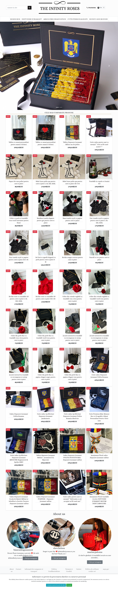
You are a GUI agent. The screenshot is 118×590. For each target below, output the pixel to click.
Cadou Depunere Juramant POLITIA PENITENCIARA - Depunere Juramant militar (72, 458)
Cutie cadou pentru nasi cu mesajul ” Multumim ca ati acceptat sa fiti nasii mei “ (72, 499)
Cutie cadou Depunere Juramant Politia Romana (99, 376)
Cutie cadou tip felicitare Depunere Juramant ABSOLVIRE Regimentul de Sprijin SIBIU (19, 459)
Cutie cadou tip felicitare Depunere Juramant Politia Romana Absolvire (72, 416)
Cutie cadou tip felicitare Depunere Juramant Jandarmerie (45, 416)
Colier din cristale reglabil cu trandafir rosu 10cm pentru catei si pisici (72, 299)
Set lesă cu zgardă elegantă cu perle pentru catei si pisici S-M (46, 260)
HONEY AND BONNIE (98, 19)
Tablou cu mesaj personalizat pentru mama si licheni (19, 143)
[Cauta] (29, 7)
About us (12, 570)
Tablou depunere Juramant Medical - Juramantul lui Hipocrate (45, 458)
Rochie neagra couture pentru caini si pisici (72, 258)
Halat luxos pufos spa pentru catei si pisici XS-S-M (72, 182)
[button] (9, 66)
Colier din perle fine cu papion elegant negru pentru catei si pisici (45, 377)
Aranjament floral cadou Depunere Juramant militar (99, 456)
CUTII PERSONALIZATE (78, 19)
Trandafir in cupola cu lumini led (99, 182)
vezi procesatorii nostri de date (56, 585)
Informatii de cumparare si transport (34, 570)
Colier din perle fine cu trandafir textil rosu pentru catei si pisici (45, 338)
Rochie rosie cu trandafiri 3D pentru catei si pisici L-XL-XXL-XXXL (19, 299)
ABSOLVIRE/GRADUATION (54, 19)
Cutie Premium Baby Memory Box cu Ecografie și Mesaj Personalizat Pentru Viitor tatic (99, 417)
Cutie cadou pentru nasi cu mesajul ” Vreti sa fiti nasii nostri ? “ (99, 145)
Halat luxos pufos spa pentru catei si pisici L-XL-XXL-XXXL (45, 182)
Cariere (78, 569)
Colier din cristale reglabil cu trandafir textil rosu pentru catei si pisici (99, 299)
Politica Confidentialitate (54, 570)
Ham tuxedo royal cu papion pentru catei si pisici (72, 219)
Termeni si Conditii (69, 570)
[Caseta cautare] (17, 7)
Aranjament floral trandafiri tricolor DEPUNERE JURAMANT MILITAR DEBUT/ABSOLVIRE (99, 500)
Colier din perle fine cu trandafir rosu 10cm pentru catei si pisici (18, 338)
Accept (69, 585)
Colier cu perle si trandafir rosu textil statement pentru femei (19, 221)
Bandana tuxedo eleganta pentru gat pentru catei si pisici (45, 221)
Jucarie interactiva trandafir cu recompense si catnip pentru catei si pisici (72, 338)
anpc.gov (106, 569)
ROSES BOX (15, 19)
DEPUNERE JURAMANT (32, 19)
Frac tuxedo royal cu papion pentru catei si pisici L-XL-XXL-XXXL (99, 221)
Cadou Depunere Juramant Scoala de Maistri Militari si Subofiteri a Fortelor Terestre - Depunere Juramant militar (19, 500)
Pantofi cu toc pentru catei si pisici (99, 258)
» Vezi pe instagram (30, 558)
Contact (18, 569)
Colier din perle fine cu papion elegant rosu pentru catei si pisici (72, 377)
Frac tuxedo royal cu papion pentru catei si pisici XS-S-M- (19, 258)
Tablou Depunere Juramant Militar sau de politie (72, 143)
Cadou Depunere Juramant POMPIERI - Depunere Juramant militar (45, 499)
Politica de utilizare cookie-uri (92, 570)
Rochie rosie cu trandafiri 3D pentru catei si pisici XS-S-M (45, 298)
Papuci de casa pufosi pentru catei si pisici (19, 182)
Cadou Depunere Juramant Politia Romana (19, 415)
